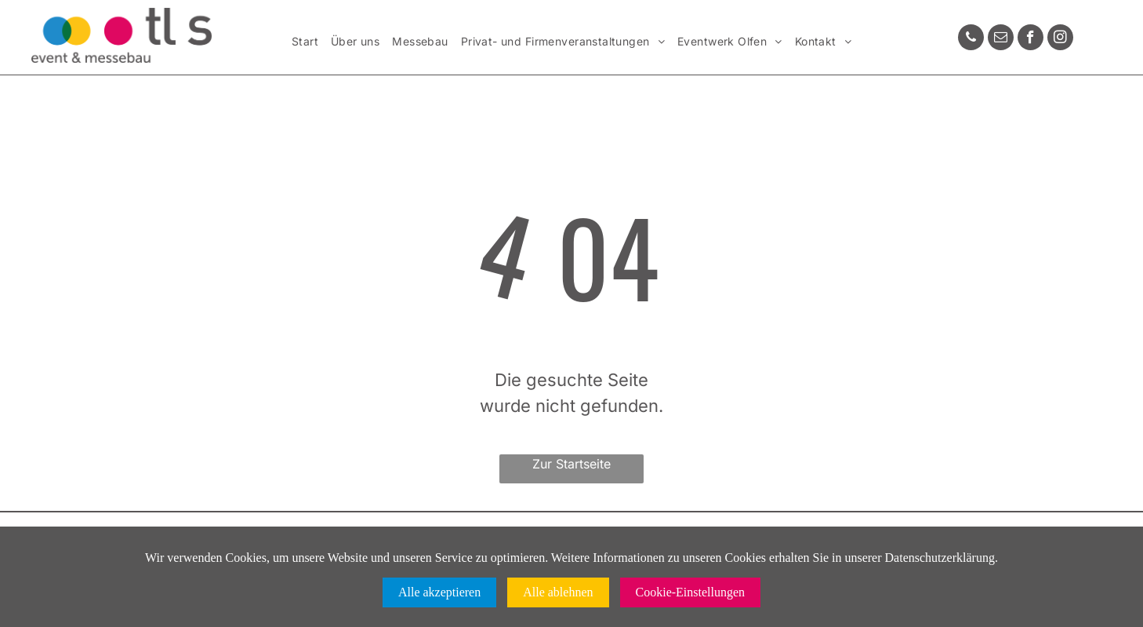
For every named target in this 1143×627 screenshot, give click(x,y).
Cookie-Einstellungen (691, 592)
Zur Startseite (571, 464)
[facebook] (1030, 39)
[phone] (971, 39)
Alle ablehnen (558, 592)
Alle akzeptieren (439, 592)
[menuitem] (305, 42)
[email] (1001, 39)
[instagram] (1060, 39)
